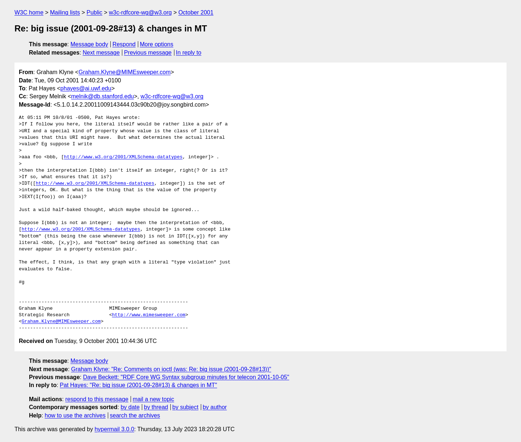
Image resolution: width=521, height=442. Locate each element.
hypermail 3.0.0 (114, 429)
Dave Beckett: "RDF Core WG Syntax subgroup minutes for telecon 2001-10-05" (186, 377)
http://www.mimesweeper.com (148, 315)
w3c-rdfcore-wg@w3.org (140, 12)
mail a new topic (153, 399)
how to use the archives (75, 415)
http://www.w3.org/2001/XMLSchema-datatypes (123, 157)
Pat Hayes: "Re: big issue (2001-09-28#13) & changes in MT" (138, 385)
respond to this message (96, 399)
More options (157, 44)
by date (129, 407)
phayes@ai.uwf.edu (85, 88)
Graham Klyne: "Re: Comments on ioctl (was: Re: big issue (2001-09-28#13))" (171, 369)
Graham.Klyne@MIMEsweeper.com (125, 72)
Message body (89, 44)
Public (94, 12)
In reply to (188, 53)
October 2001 (195, 12)
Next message (101, 53)
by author (215, 407)
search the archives (135, 415)
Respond (124, 44)
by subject (185, 407)
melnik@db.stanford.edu (102, 96)
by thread (156, 407)
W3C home (28, 12)
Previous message (148, 53)
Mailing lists (65, 12)
